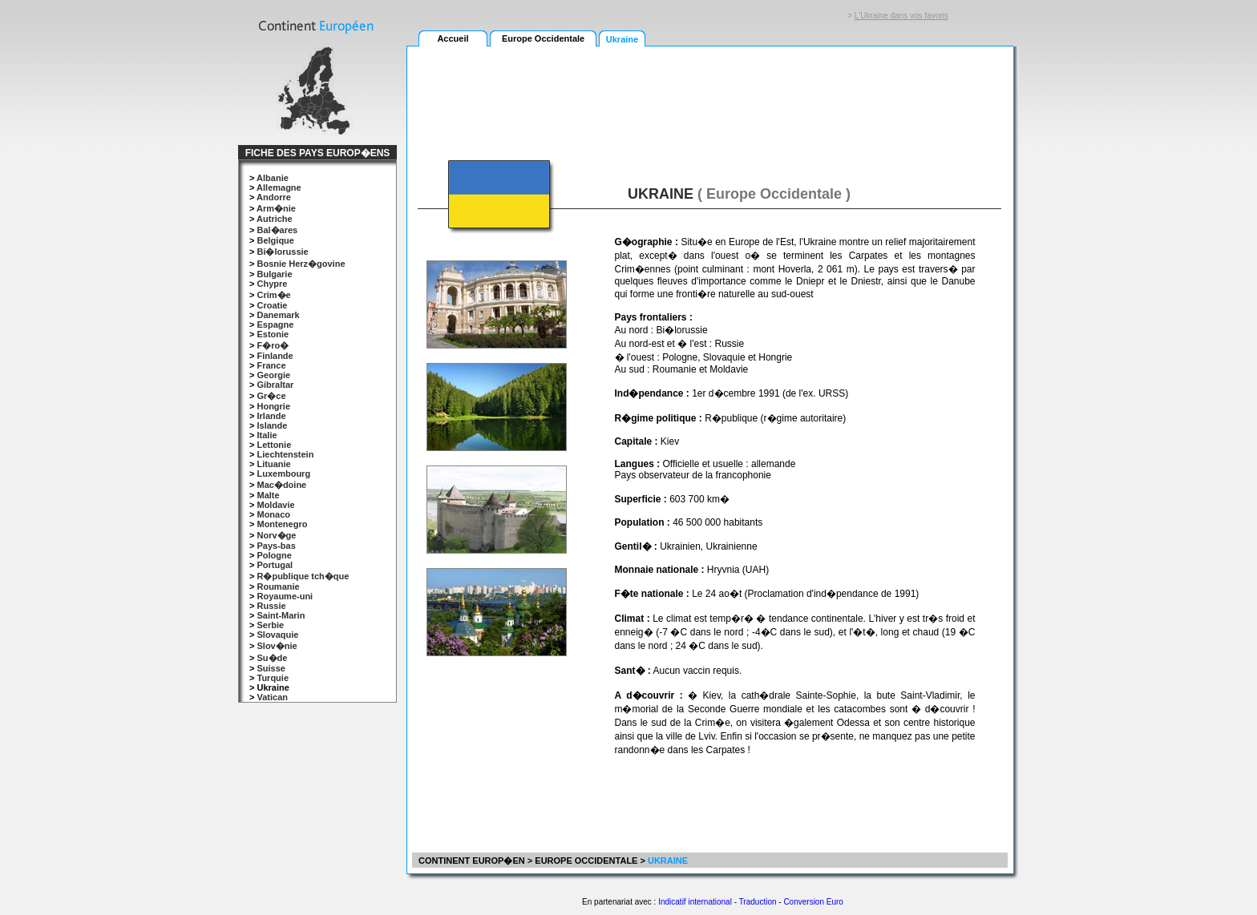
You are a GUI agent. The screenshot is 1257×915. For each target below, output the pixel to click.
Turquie (273, 678)
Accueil (452, 38)
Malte (268, 495)
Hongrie (273, 406)
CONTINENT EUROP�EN (470, 860)
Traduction (758, 901)
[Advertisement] (709, 94)
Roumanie (278, 586)
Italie (267, 435)
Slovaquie (277, 634)
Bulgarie (274, 274)
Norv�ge (276, 535)
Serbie (270, 625)
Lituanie (273, 464)
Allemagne (279, 187)
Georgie (273, 375)
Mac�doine (281, 485)
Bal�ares (277, 230)
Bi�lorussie (282, 251)
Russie (271, 606)
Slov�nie (277, 646)
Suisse (271, 668)
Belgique (275, 240)
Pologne (274, 555)
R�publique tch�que (303, 576)
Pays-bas (276, 545)
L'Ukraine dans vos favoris (901, 15)
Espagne (275, 324)
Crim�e (273, 295)
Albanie (273, 178)
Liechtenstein (285, 454)
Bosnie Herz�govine (301, 263)
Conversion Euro (813, 901)
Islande (272, 425)
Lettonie (274, 444)
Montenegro (282, 524)
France (271, 365)
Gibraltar (275, 384)
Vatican (272, 697)
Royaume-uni (285, 596)
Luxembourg (283, 473)
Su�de (272, 658)
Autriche (275, 219)
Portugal (275, 565)
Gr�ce (271, 396)
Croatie (272, 305)
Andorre (274, 197)
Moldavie (275, 505)
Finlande (275, 356)
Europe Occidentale (543, 38)
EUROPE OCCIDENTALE (586, 860)
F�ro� (273, 345)
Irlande (271, 416)
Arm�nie (276, 208)
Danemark (278, 315)
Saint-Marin (281, 615)
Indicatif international (695, 901)
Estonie (273, 334)
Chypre (272, 283)
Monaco (273, 514)
